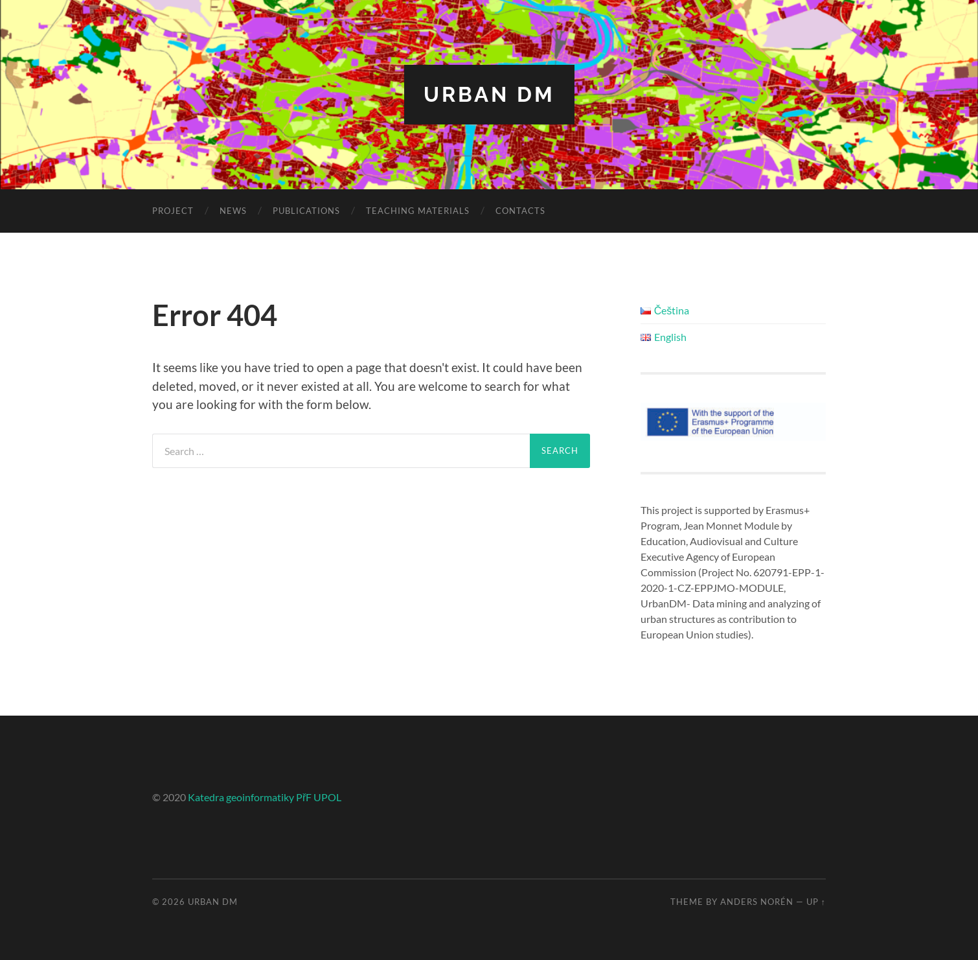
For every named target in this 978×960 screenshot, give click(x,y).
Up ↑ (816, 901)
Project (173, 210)
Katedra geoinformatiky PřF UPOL (264, 797)
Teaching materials (418, 210)
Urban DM (489, 94)
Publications (306, 210)
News (233, 210)
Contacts (520, 210)
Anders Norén (756, 901)
